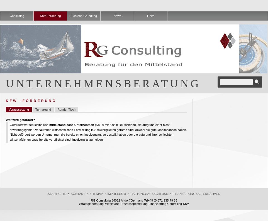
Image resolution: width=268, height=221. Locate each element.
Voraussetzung (19, 109)
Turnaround (43, 109)
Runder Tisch (66, 109)
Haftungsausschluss (149, 193)
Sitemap (96, 193)
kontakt (78, 193)
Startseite (57, 193)
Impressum (116, 193)
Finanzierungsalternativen (196, 193)
